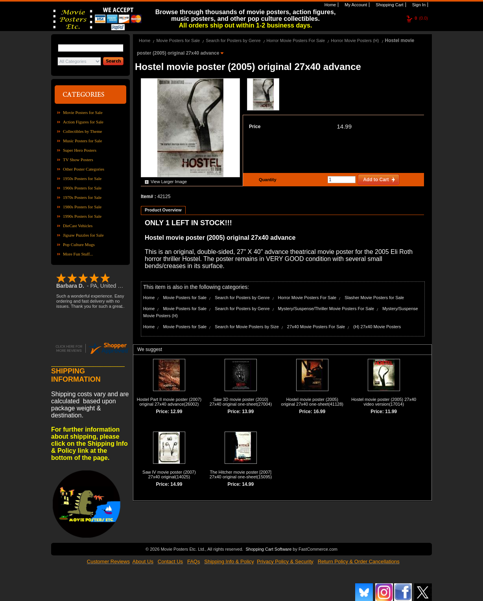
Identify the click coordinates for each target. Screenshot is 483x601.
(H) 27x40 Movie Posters (377, 326)
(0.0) (421, 18)
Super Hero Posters (79, 150)
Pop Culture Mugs (79, 244)
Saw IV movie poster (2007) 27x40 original (169, 474)
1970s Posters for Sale (82, 197)
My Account (355, 4)
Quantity (267, 179)
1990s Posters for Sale (82, 216)
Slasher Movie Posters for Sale (374, 297)
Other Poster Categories (83, 169)
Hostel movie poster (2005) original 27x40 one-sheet (309, 401)
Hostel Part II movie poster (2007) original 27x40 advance (169, 401)
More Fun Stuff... (78, 254)
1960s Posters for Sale (82, 188)
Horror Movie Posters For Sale (296, 40)
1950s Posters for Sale (82, 178)
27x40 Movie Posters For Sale (316, 326)
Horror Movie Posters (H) (355, 40)
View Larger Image (169, 181)
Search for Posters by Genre (233, 40)
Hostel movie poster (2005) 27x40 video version (383, 401)
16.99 (319, 411)
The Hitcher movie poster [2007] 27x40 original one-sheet (240, 474)
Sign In (418, 4)
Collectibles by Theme (82, 131)
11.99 (391, 411)
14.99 (344, 126)
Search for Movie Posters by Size (247, 326)
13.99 (248, 411)
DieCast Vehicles (77, 225)
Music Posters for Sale (82, 140)
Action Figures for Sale (83, 121)
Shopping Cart (388, 4)
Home (329, 4)
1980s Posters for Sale (82, 206)
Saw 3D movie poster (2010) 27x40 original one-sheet (239, 401)
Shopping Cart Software (268, 549)
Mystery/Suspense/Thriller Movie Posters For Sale (326, 308)
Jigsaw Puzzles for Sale (83, 235)
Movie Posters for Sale (83, 112)
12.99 (176, 411)
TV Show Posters (78, 159)
